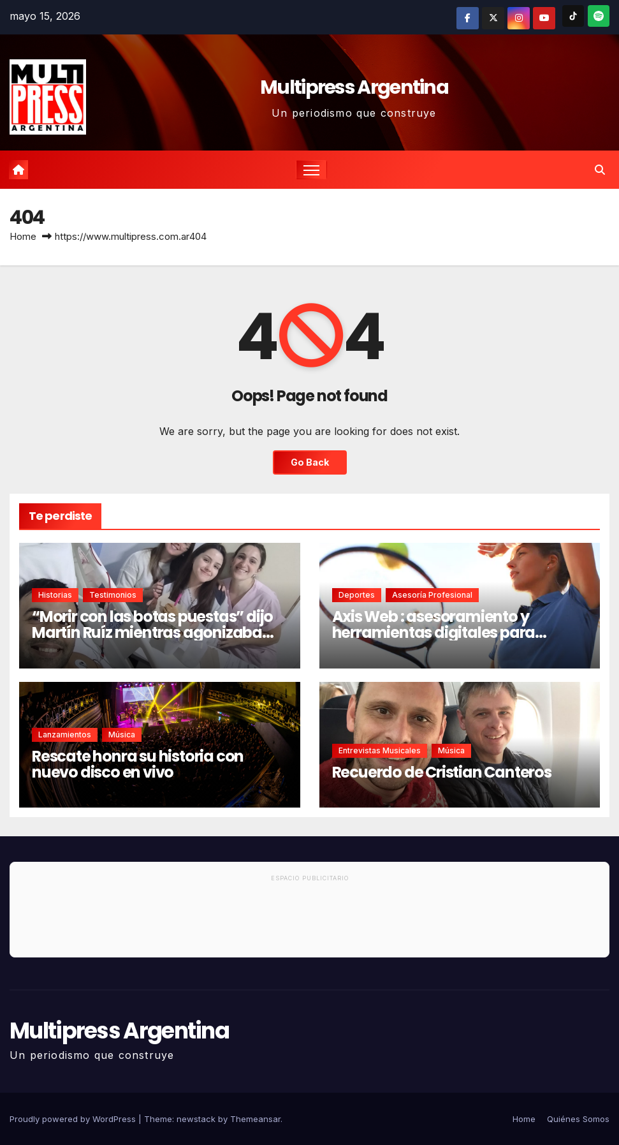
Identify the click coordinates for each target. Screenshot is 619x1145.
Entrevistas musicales (380, 750)
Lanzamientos (64, 734)
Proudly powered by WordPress (74, 1119)
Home (23, 236)
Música (121, 734)
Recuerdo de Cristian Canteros (441, 772)
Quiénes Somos (578, 1119)
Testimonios (112, 595)
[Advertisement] (309, 921)
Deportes (357, 595)
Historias (55, 595)
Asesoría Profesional (432, 595)
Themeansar (255, 1119)
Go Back (310, 462)
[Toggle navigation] (311, 170)
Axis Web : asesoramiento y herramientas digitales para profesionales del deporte (433, 632)
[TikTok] (573, 16)
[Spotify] (598, 16)
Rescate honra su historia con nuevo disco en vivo (138, 764)
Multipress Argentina (354, 87)
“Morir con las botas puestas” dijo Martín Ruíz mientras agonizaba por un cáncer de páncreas (152, 632)
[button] (600, 169)
